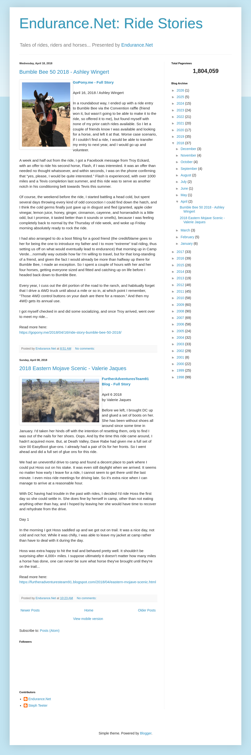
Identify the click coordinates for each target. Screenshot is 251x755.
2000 (181, 364)
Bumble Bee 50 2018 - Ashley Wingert (64, 72)
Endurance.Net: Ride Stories (111, 23)
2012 (181, 285)
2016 (181, 258)
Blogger (145, 733)
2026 (181, 90)
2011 (181, 291)
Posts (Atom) (50, 631)
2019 (181, 136)
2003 (181, 344)
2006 (181, 324)
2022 (181, 117)
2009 (181, 305)
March (186, 230)
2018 (181, 143)
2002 (181, 351)
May (184, 195)
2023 (181, 110)
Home (88, 610)
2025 (181, 97)
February (188, 237)
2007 (181, 318)
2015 (181, 265)
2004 (181, 337)
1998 (181, 377)
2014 (181, 271)
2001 (181, 357)
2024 (181, 103)
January (187, 243)
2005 (181, 331)
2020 (181, 130)
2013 (181, 278)
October (187, 162)
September (189, 169)
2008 (181, 311)
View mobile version (88, 619)
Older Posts (147, 610)
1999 (181, 370)
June (185, 188)
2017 (181, 252)
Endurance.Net (137, 45)
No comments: (85, 348)
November (189, 155)
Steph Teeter (38, 705)
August (186, 175)
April (184, 201)
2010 (181, 298)
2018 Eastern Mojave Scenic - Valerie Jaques (72, 368)
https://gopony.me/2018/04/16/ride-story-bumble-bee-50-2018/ (70, 332)
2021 (181, 123)
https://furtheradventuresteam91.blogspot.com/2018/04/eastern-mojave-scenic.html (87, 582)
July (184, 182)
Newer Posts (30, 610)
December (189, 149)
